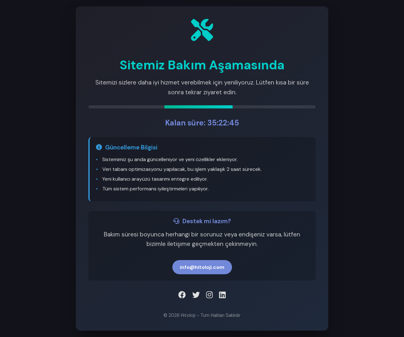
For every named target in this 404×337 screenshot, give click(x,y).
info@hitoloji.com (202, 267)
